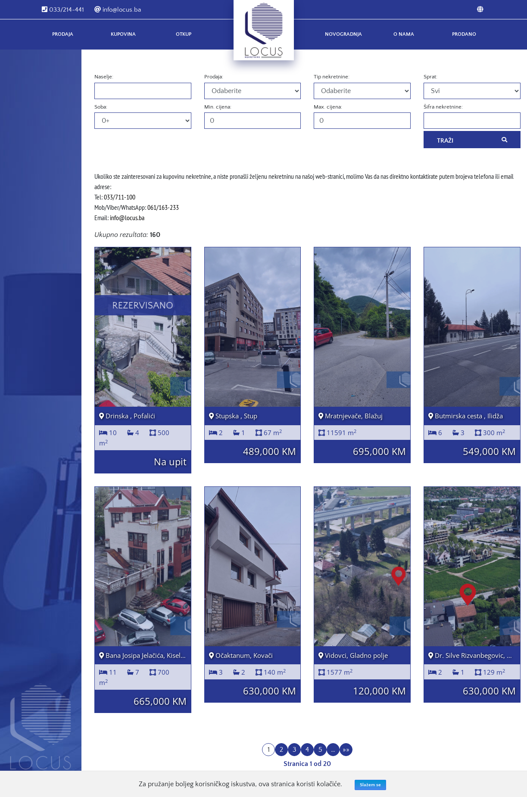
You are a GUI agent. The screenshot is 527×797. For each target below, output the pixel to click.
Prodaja (62, 34)
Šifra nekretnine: (443, 107)
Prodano (464, 34)
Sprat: (430, 77)
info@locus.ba (117, 9)
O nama (403, 34)
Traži (472, 140)
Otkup (183, 34)
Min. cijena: (217, 107)
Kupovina (123, 34)
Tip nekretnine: (331, 77)
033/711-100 (119, 197)
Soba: (100, 107)
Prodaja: (213, 77)
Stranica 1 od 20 (307, 764)
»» (346, 749)
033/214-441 (63, 9)
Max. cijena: (328, 107)
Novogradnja (343, 34)
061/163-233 (163, 207)
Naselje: (103, 77)
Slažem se (370, 785)
